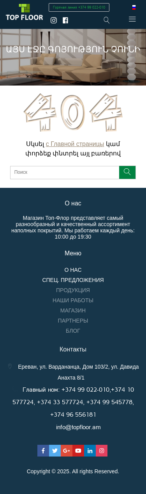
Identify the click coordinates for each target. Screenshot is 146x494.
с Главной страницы (75, 144)
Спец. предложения (73, 280)
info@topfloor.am (78, 426)
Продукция (73, 290)
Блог (73, 331)
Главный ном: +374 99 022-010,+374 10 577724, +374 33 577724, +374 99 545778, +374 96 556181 (73, 401)
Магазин (73, 310)
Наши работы (73, 300)
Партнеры (73, 320)
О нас (72, 270)
